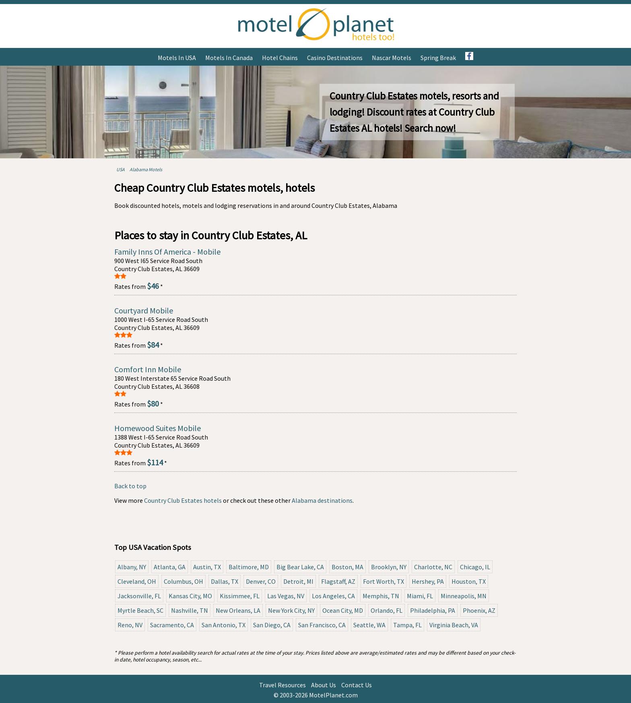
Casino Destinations (335, 58)
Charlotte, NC (433, 567)
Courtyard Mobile (143, 310)
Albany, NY (132, 567)
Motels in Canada (229, 58)
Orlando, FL (386, 610)
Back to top (130, 486)
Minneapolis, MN (464, 596)
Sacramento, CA (172, 625)
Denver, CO (261, 581)
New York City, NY (291, 610)
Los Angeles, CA (333, 596)
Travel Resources (282, 685)
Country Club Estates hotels (183, 500)
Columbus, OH (183, 581)
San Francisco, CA (322, 625)
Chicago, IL (475, 567)
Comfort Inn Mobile (147, 369)
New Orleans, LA (238, 610)
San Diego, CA (272, 625)
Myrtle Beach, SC (140, 610)
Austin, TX (207, 567)
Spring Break (438, 58)
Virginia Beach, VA (453, 625)
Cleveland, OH (137, 581)
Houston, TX (469, 581)
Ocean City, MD (342, 610)
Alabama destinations (322, 500)
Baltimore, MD (249, 567)
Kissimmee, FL (240, 596)
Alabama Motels (146, 169)
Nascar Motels (391, 58)
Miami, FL (420, 596)
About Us (323, 685)
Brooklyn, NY (388, 567)
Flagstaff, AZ (338, 581)
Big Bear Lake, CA (300, 567)
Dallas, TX (224, 581)
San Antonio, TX (223, 625)
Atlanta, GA (170, 567)
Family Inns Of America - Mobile (167, 252)
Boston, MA (347, 567)
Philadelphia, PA (432, 610)
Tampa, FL (407, 625)
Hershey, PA (428, 581)
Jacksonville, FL (139, 596)
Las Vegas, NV (285, 596)
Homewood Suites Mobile (157, 428)
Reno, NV (130, 625)
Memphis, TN (381, 596)
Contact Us (356, 685)
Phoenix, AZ (479, 610)
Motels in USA (177, 58)
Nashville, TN (189, 610)
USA (120, 169)
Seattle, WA (369, 625)
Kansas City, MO (190, 596)
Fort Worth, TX (383, 581)
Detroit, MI (298, 581)
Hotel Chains (280, 58)
